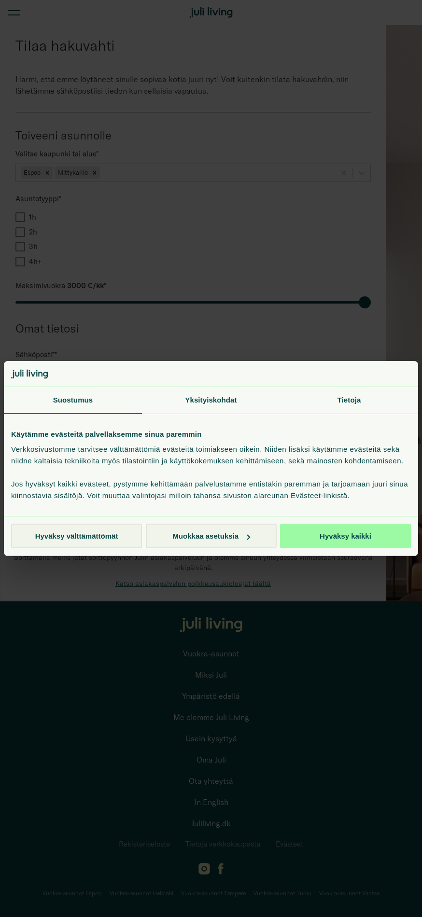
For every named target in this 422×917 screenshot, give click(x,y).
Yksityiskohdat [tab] (211, 400)
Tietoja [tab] (349, 400)
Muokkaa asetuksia (211, 536)
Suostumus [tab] (73, 400)
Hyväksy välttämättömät (76, 536)
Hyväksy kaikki (345, 536)
